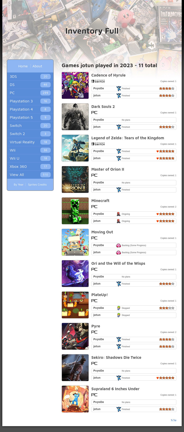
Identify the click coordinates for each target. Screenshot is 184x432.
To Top (173, 420)
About (37, 66)
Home (23, 66)
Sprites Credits (37, 184)
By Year (18, 184)
